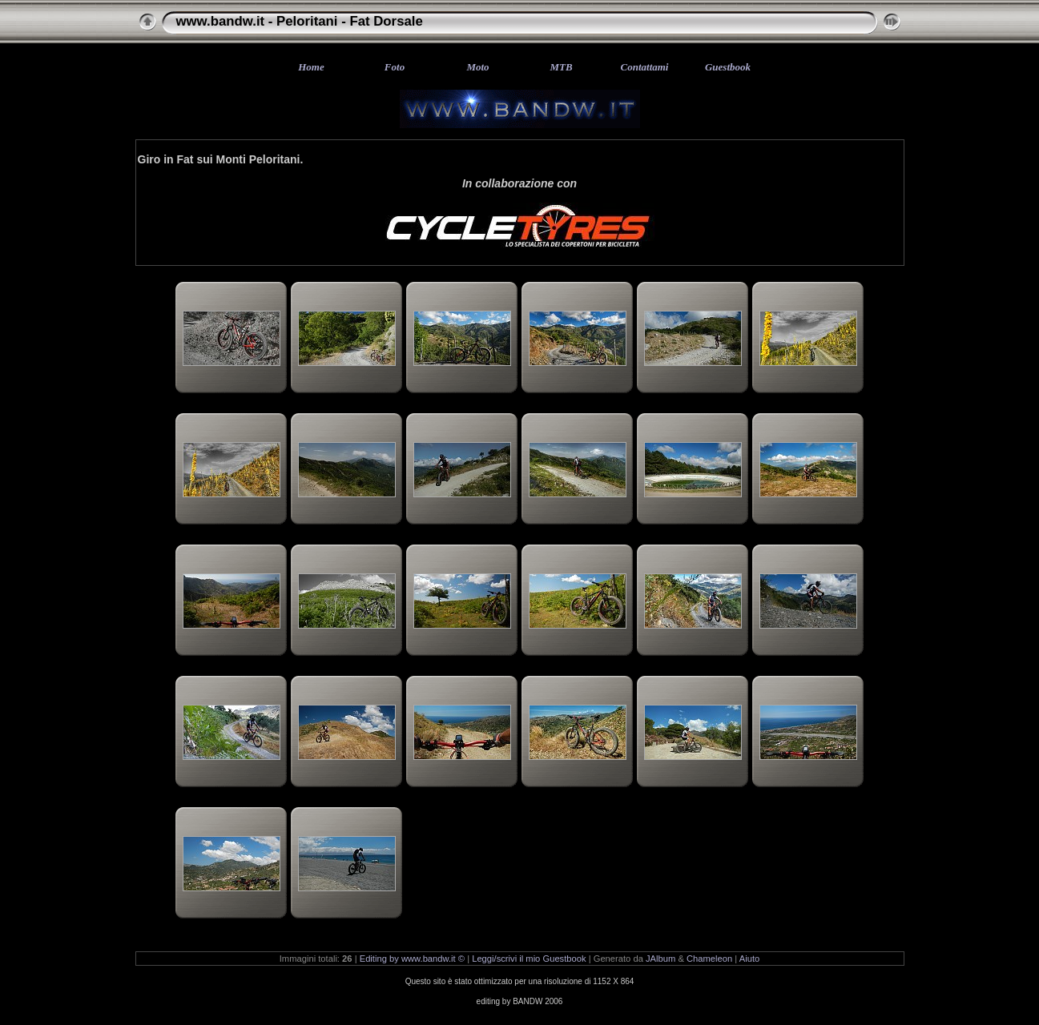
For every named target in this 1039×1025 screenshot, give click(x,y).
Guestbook (728, 67)
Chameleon (709, 958)
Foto (395, 67)
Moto (477, 67)
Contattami (645, 67)
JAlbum (660, 958)
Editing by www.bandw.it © (412, 958)
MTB (561, 67)
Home (311, 67)
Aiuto (749, 958)
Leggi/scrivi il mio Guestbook (529, 958)
